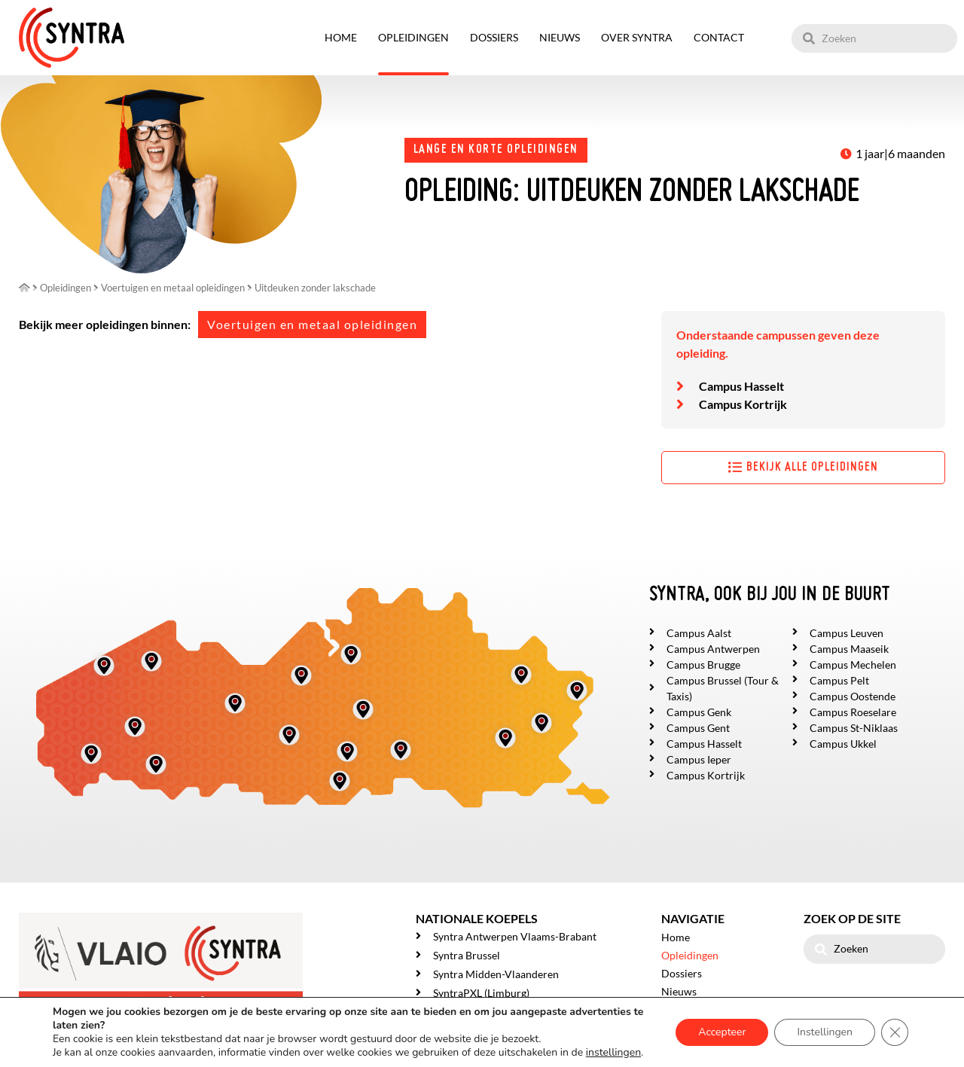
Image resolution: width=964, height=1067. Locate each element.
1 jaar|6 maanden (900, 153)
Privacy (259, 1052)
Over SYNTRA (637, 37)
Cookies (296, 1052)
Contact (719, 37)
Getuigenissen (694, 1027)
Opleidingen (413, 37)
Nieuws (559, 37)
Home (341, 37)
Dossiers (494, 37)
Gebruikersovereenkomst (186, 1052)
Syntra (88, 1038)
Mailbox (130, 1038)
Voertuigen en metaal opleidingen (312, 324)
